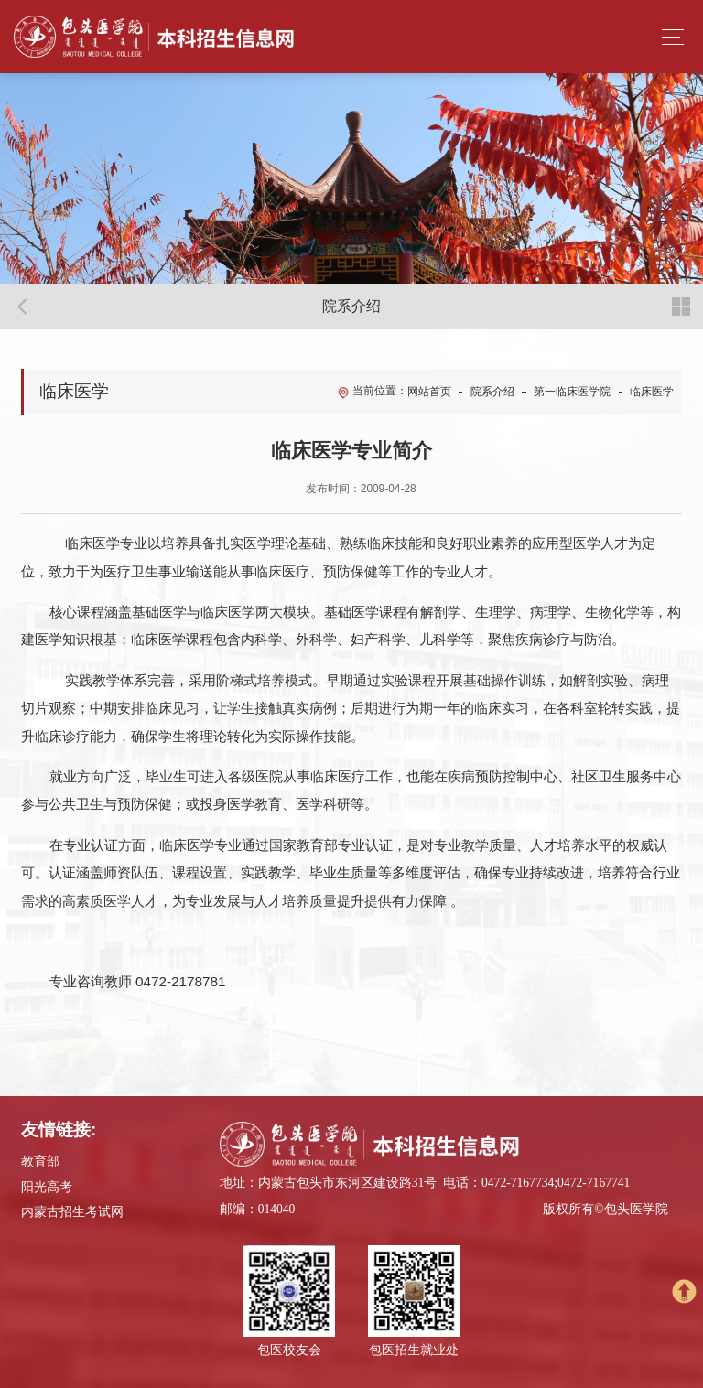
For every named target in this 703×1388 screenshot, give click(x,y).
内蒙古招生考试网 (72, 1212)
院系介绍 (492, 391)
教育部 (40, 1161)
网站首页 (429, 391)
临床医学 (652, 391)
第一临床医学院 (572, 391)
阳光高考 (46, 1187)
